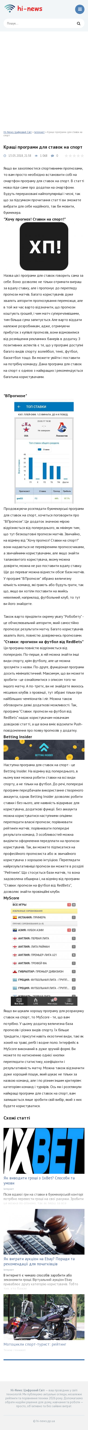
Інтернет (39, 132)
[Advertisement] (44, 77)
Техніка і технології (15, 1350)
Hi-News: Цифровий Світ (18, 132)
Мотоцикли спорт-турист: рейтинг (35, 1344)
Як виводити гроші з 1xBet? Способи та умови (39, 1180)
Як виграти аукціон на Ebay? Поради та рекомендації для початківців (39, 1261)
